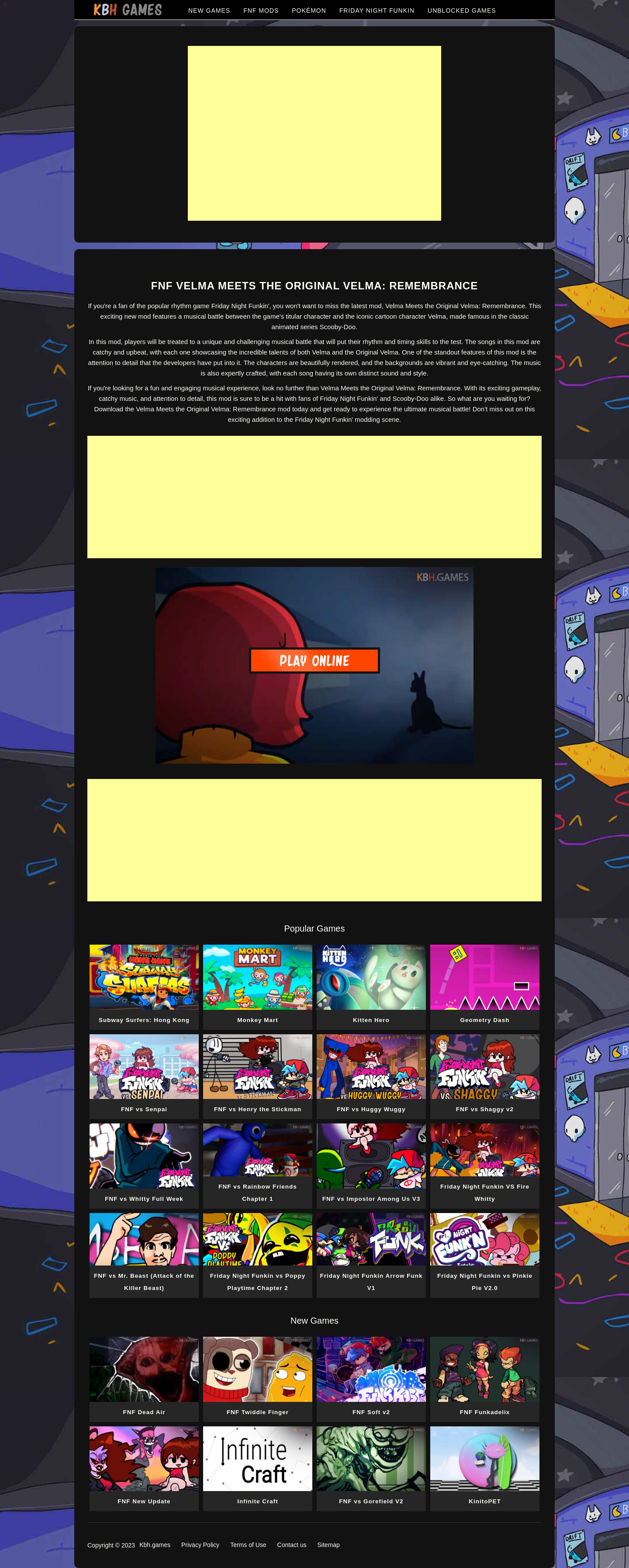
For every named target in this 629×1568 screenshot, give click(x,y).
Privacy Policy (200, 1544)
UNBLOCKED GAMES (462, 10)
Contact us (292, 1544)
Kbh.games (154, 1544)
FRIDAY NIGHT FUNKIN (377, 10)
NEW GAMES (209, 10)
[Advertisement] (314, 133)
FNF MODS (261, 10)
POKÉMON (309, 10)
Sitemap (329, 1544)
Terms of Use (248, 1544)
